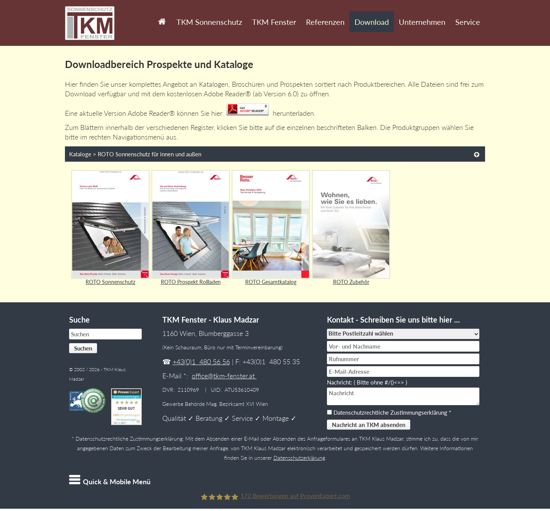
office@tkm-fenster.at (224, 375)
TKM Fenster (274, 22)
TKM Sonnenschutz (209, 22)
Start (160, 15)
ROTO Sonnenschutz (110, 282)
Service (467, 22)
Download (371, 22)
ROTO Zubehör (351, 282)
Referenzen (325, 22)
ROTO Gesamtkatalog (270, 282)
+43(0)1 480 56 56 (201, 361)
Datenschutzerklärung (299, 458)
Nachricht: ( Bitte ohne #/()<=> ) (369, 382)
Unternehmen (422, 22)
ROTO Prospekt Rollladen (191, 282)
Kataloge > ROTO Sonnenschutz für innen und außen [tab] (135, 154)
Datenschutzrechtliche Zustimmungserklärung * (392, 412)
